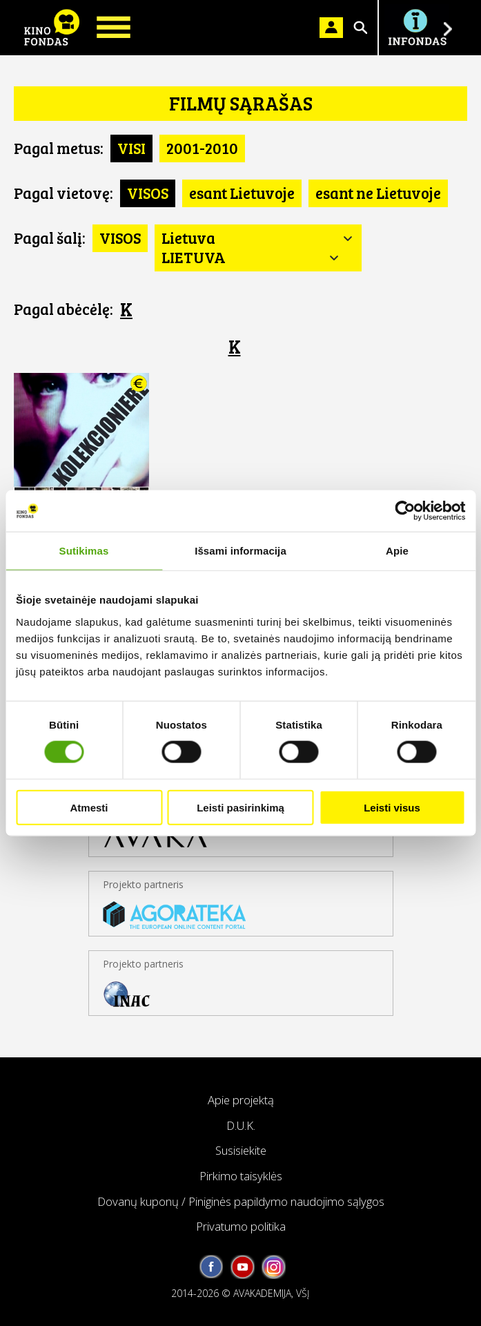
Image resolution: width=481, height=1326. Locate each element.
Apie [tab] (397, 551)
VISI (131, 147)
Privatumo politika (241, 1226)
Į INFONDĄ (417, 27)
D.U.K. (240, 1125)
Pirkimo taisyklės (240, 1176)
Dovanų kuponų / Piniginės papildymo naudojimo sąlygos (240, 1201)
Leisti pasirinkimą (240, 807)
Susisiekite (240, 1150)
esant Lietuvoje (242, 192)
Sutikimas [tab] (84, 551)
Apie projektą (241, 1100)
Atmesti (89, 807)
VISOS (147, 192)
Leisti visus (392, 807)
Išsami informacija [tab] (240, 551)
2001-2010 (202, 147)
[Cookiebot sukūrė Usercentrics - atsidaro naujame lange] (404, 511)
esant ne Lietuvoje (378, 192)
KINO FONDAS (52, 27)
